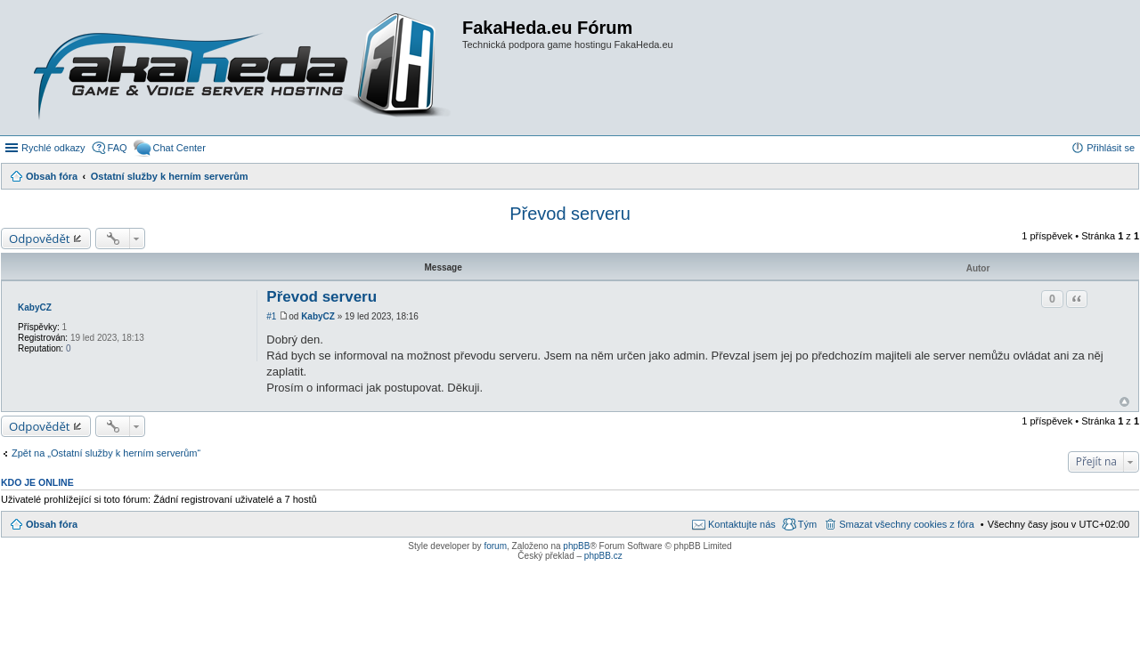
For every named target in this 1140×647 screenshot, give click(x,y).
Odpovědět (39, 238)
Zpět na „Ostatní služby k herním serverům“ (106, 453)
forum (495, 546)
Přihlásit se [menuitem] (1111, 147)
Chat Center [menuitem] (179, 147)
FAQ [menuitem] (117, 147)
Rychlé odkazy (53, 147)
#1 (271, 316)
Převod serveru (570, 213)
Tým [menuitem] (807, 524)
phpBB (576, 546)
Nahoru (1124, 402)
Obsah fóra (51, 524)
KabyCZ (35, 307)
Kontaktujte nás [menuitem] (742, 524)
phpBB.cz (603, 556)
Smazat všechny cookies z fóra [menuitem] (906, 524)
